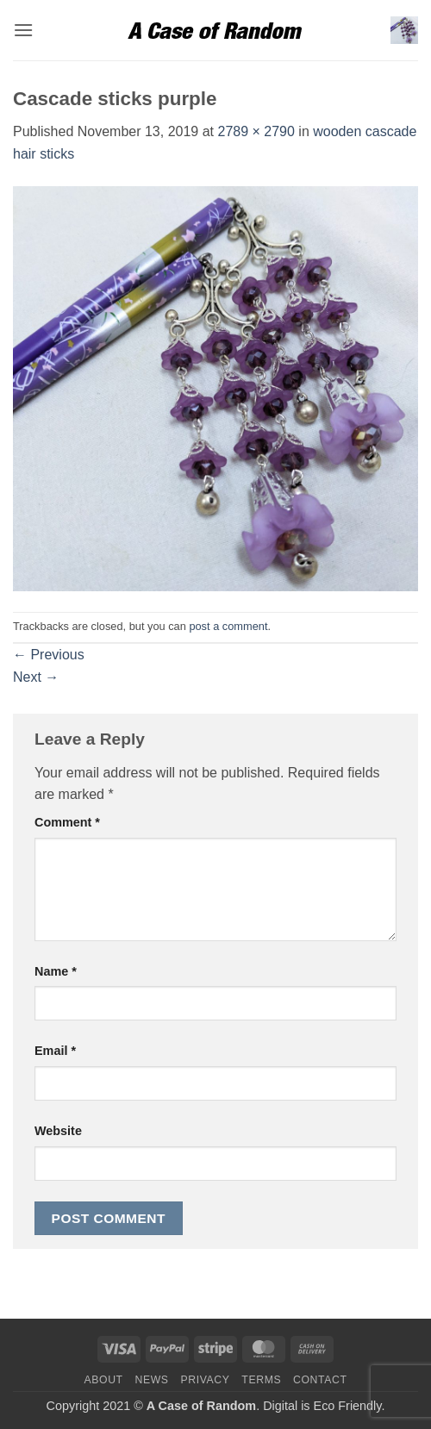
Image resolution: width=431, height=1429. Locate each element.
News (151, 1380)
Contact (320, 1380)
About (103, 1380)
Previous (48, 654)
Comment (67, 822)
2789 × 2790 (255, 131)
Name (55, 971)
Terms (261, 1380)
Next (36, 677)
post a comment (228, 626)
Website (58, 1131)
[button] (23, 30)
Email (55, 1051)
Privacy (204, 1380)
